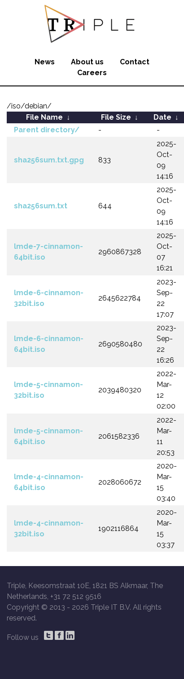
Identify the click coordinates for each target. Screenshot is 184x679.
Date (162, 117)
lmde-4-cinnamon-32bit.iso (48, 528)
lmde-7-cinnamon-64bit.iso (48, 251)
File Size (116, 117)
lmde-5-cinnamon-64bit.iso (48, 436)
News (45, 62)
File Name (44, 117)
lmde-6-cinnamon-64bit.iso (48, 344)
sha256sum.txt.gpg (49, 160)
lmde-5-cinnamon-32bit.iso (48, 390)
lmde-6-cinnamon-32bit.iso (48, 298)
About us (87, 62)
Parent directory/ (46, 130)
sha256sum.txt (40, 206)
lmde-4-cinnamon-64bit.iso (48, 482)
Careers (92, 72)
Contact (134, 62)
